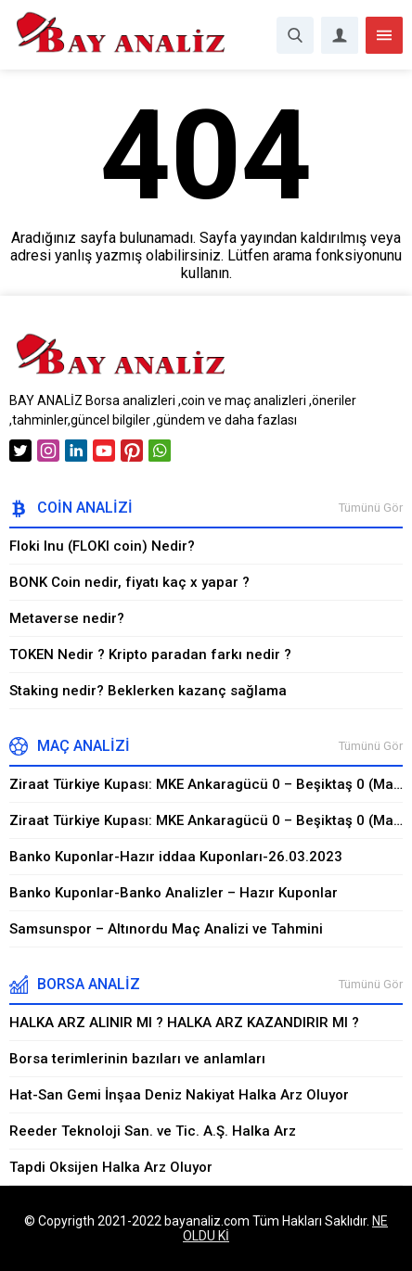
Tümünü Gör (371, 508)
